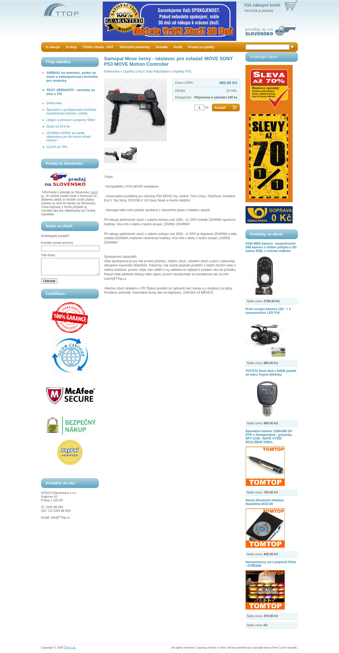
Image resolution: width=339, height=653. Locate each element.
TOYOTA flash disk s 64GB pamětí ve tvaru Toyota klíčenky (270, 372)
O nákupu (53, 47)
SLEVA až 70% (57, 147)
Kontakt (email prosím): (57, 243)
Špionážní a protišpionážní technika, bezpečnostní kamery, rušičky (71, 111)
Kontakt (162, 47)
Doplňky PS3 (182, 71)
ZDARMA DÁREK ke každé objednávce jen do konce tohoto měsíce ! (68, 136)
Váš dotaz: (48, 255)
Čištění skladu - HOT (98, 47)
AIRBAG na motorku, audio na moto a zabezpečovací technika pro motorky (72, 77)
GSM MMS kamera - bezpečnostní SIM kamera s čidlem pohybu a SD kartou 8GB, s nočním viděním (271, 247)
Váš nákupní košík (262, 5)
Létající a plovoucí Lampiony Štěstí (70, 120)
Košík (178, 47)
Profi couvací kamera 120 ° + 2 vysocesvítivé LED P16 (268, 311)
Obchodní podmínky (134, 47)
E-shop (71, 47)
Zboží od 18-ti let (58, 126)
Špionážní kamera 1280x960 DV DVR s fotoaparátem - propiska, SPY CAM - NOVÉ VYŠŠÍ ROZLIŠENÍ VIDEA (268, 436)
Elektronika (54, 103)
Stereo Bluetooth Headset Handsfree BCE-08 (264, 502)
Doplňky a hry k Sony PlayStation (146, 71)
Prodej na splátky (201, 47)
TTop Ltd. (70, 647)
